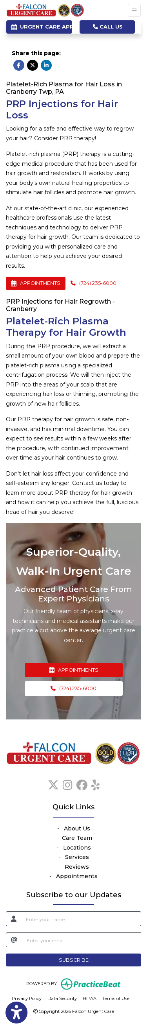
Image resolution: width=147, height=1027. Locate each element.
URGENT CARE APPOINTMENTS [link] (41, 27)
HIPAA (89, 998)
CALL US (108, 27)
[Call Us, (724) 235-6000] (74, 688)
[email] (81, 939)
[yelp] (95, 783)
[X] (53, 783)
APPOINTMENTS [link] (73, 670)
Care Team (77, 837)
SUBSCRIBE (74, 960)
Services (77, 857)
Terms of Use (115, 998)
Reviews (77, 866)
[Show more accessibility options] (16, 1012)
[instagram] (68, 783)
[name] (81, 918)
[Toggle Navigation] (134, 10)
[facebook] (81, 783)
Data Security (62, 998)
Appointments (77, 876)
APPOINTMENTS (35, 283)
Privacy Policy (27, 998)
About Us (77, 828)
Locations (77, 847)
